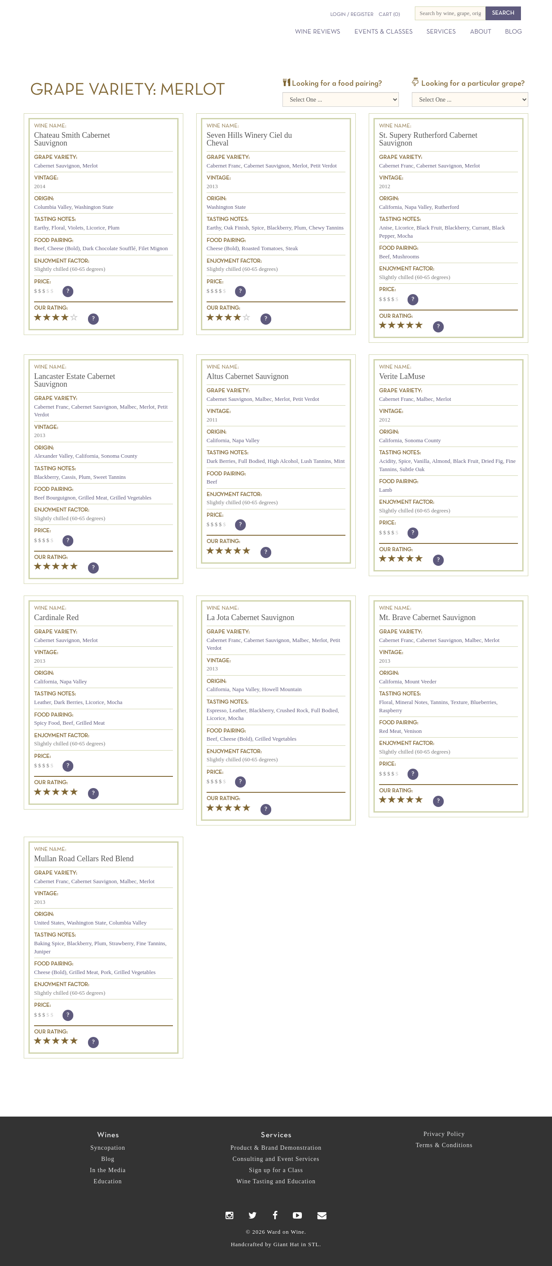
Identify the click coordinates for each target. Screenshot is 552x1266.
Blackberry (279, 227)
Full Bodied (251, 461)
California (390, 207)
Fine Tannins (150, 943)
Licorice (95, 227)
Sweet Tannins (109, 477)
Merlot (89, 165)
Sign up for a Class (276, 1170)
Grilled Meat (92, 497)
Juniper (42, 951)
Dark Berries (221, 461)
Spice (257, 227)
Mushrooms (405, 256)
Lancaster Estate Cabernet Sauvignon (74, 380)
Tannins (439, 702)
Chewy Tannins (326, 227)
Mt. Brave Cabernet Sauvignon (427, 617)
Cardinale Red (56, 617)
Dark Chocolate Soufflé (108, 248)
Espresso (216, 710)
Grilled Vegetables (130, 497)
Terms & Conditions (444, 1145)
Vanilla (422, 461)
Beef (39, 248)
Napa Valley (418, 207)
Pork (106, 972)
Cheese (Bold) (63, 248)
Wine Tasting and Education (276, 1181)
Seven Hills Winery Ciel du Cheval (249, 139)
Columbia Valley (53, 207)
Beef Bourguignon (54, 497)
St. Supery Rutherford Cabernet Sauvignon (428, 139)
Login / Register (351, 14)
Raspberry (390, 710)
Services (441, 32)
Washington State (93, 207)
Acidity (387, 461)
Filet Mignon (153, 248)
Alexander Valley (53, 456)
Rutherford (447, 207)
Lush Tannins (316, 461)
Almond (441, 461)
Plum (113, 227)
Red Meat (390, 731)
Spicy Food (47, 723)
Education (108, 1181)
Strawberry (121, 943)
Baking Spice (49, 943)
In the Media (108, 1170)
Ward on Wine (104, 21)
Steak (291, 248)
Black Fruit (429, 227)
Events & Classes (383, 32)
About (480, 32)
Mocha (405, 236)
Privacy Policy (444, 1134)
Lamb (385, 490)
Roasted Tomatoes (262, 248)
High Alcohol (283, 461)
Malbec (128, 406)
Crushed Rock (292, 710)
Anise (385, 227)
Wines (108, 1135)
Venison (413, 731)
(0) (389, 14)
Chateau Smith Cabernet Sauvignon (72, 139)
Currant (480, 227)
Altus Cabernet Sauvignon (248, 376)
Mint (339, 461)
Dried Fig (492, 461)
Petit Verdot (323, 165)
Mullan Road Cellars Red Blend (84, 858)
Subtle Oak (411, 469)
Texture (459, 702)
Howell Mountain (282, 689)
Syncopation (108, 1148)
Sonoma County (119, 456)
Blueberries (483, 702)
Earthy (41, 227)
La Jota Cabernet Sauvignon (250, 617)
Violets (76, 227)
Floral (58, 227)
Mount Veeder (420, 681)
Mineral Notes (411, 702)
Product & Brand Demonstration (275, 1148)
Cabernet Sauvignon (57, 165)
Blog (513, 32)
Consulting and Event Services (275, 1159)
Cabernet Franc (224, 165)
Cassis (68, 477)
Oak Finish (236, 227)
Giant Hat (286, 1244)
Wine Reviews (317, 32)
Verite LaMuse (402, 376)
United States (49, 922)
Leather (42, 702)
